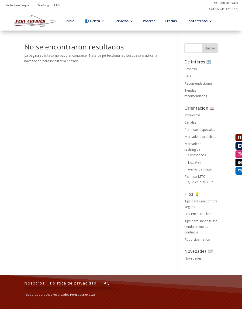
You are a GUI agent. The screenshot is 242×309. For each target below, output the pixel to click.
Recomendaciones (198, 83)
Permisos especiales (199, 129)
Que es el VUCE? (200, 182)
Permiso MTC (194, 176)
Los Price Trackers (198, 214)
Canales (190, 122)
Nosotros (34, 283)
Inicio (70, 21)
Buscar (210, 48)
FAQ (187, 76)
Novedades (193, 258)
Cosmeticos (197, 155)
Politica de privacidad (73, 283)
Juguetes (194, 162)
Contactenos (197, 21)
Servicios (121, 21)
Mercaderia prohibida (200, 136)
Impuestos (192, 115)
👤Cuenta (92, 21)
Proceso (149, 21)
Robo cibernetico (197, 239)
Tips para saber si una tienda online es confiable (201, 226)
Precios (171, 21)
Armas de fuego (200, 169)
